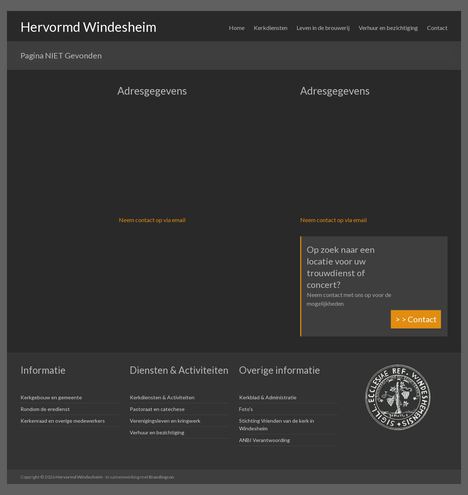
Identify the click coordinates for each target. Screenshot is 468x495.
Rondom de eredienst (45, 409)
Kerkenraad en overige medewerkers (62, 421)
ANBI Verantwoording (264, 440)
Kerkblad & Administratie (268, 397)
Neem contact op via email (152, 219)
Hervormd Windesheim (88, 27)
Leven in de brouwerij (323, 27)
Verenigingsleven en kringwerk (165, 421)
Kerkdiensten (270, 27)
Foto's (246, 409)
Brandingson (161, 477)
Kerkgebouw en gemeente (51, 397)
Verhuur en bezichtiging (388, 27)
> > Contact (416, 319)
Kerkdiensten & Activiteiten (162, 397)
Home (237, 27)
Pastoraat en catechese (157, 409)
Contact (437, 27)
